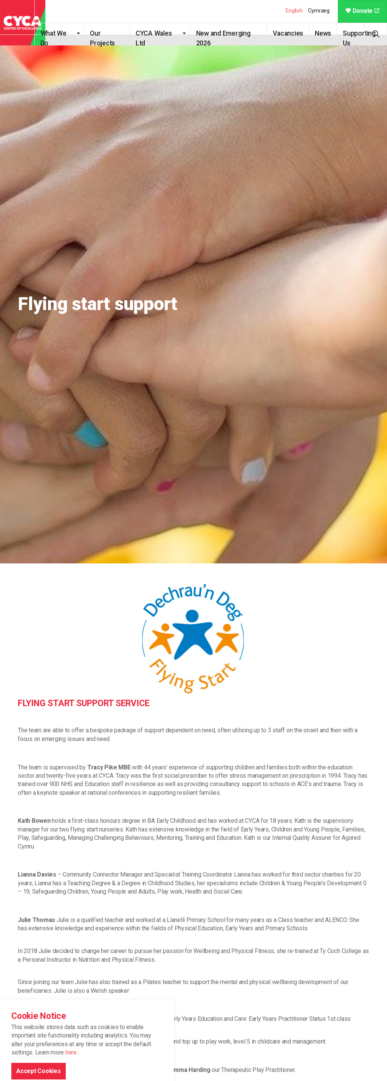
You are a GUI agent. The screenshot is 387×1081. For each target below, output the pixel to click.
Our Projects (111, 37)
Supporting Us (361, 37)
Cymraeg (319, 10)
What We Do (64, 37)
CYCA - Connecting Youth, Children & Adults (22, 22)
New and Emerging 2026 (228, 37)
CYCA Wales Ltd (161, 37)
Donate (362, 10)
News (325, 33)
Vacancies (290, 33)
